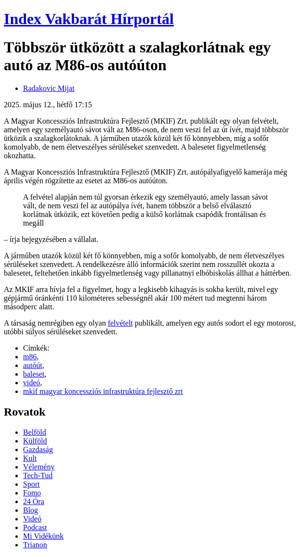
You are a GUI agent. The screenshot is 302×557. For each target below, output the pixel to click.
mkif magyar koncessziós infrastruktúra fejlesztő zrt (103, 391)
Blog (30, 510)
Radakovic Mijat (48, 88)
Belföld (34, 432)
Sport (31, 484)
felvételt (120, 323)
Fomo (32, 493)
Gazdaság (38, 449)
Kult (29, 458)
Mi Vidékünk (43, 536)
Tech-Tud (37, 475)
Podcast (35, 527)
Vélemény (39, 467)
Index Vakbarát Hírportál (89, 18)
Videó (32, 519)
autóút (32, 365)
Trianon (35, 545)
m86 (29, 357)
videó (31, 383)
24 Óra (33, 501)
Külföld (35, 441)
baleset (33, 374)
